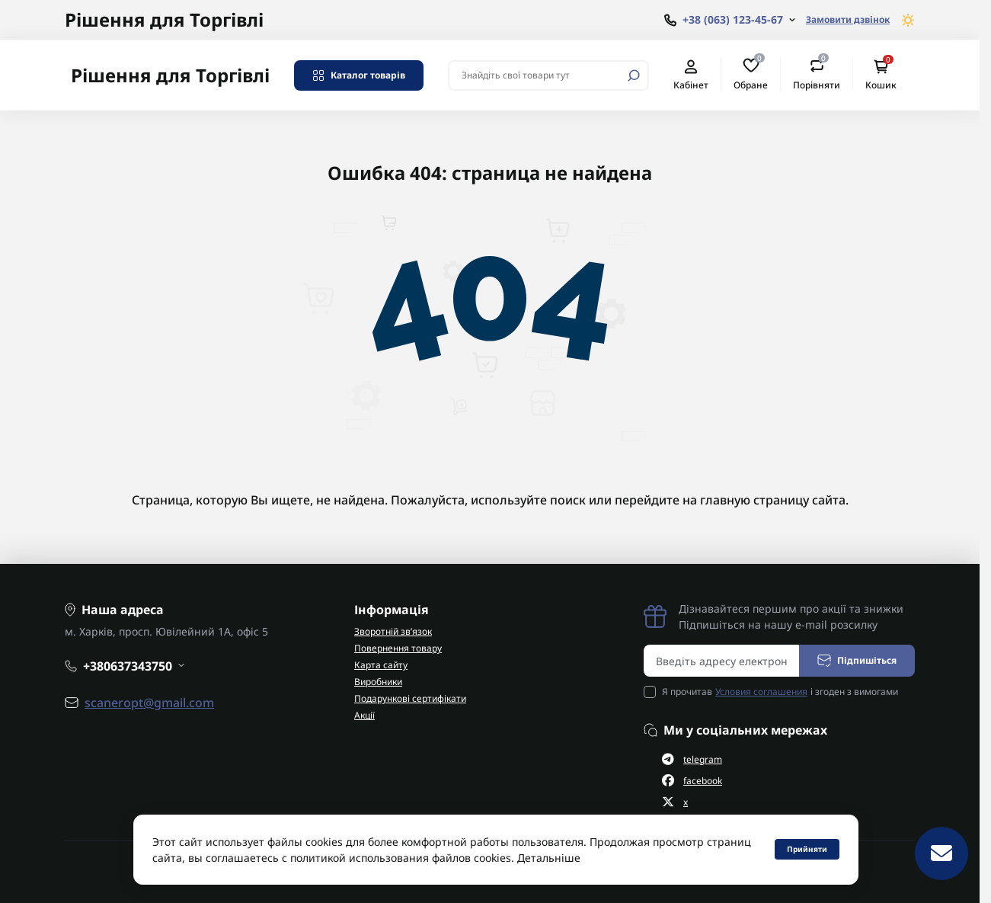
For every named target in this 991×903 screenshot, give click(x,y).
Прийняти (807, 849)
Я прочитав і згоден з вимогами (780, 692)
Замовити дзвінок (848, 19)
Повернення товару (398, 648)
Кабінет (690, 75)
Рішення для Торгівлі (164, 19)
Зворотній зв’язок (393, 631)
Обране (751, 74)
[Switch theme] (908, 20)
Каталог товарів (358, 75)
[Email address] (722, 661)
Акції (364, 715)
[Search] (634, 75)
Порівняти (816, 74)
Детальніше (548, 857)
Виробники (378, 681)
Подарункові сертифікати (410, 698)
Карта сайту (381, 664)
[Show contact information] (730, 20)
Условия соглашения (761, 691)
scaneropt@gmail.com (149, 702)
